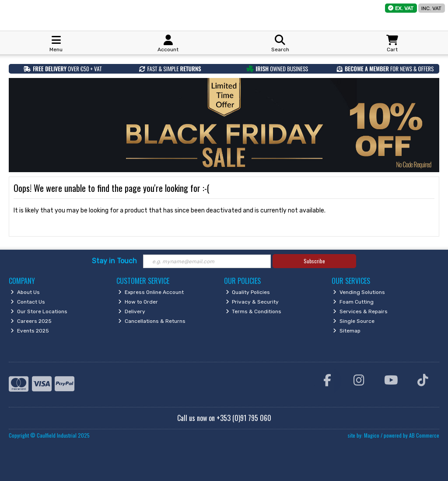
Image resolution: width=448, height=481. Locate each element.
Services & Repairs (360, 311)
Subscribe (314, 261)
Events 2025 (29, 331)
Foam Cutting (353, 302)
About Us (25, 292)
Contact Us (27, 302)
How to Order (138, 302)
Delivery (131, 311)
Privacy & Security (252, 302)
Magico (371, 435)
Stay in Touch (114, 261)
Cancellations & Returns (152, 321)
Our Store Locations (38, 311)
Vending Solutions (359, 292)
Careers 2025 (31, 321)
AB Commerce (424, 435)
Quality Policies (248, 292)
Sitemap (346, 331)
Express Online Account (151, 292)
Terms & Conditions (254, 311)
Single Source (353, 321)
